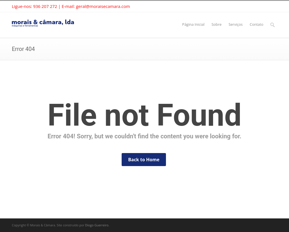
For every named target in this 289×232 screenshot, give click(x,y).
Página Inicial (193, 24)
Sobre (216, 24)
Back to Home (143, 159)
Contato (256, 24)
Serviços (236, 24)
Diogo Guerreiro (97, 225)
